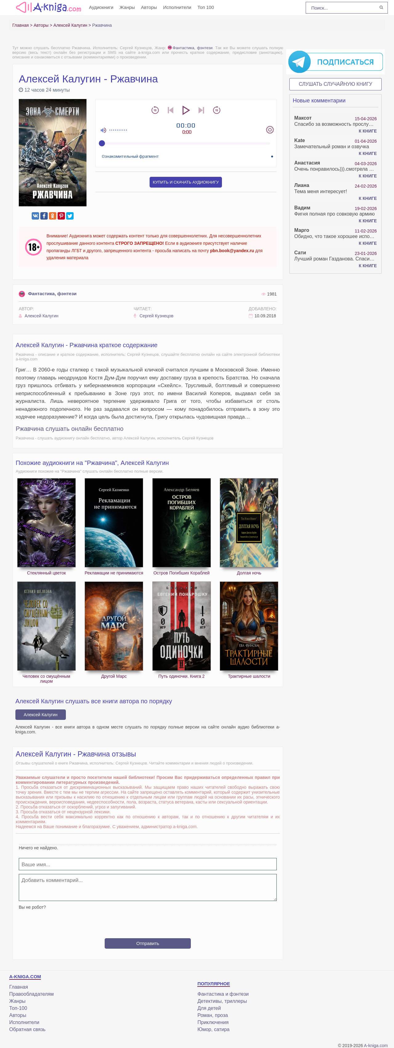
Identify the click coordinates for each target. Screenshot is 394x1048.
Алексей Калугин (38, 315)
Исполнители (177, 7)
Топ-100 (18, 1008)
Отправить (147, 943)
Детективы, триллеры (222, 1001)
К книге (368, 131)
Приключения (212, 1022)
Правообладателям (31, 994)
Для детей (209, 1008)
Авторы (149, 7)
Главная (18, 987)
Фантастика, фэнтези (190, 48)
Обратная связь (27, 1029)
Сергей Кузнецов (153, 315)
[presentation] (148, 922)
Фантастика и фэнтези (222, 994)
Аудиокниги (101, 7)
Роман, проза (212, 1015)
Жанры (127, 7)
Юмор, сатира (213, 1029)
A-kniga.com (376, 1045)
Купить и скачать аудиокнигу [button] (186, 182)
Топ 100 (205, 7)
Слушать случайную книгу (335, 84)
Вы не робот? (32, 907)
